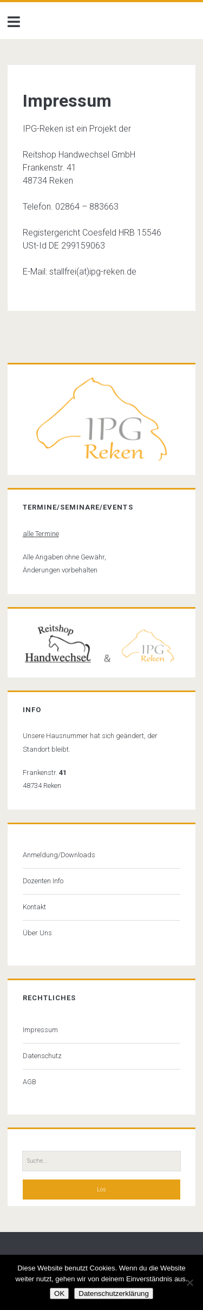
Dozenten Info (43, 881)
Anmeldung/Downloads (59, 855)
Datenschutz (42, 1056)
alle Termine (41, 534)
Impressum (40, 1030)
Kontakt (34, 907)
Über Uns (37, 933)
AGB (29, 1082)
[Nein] (189, 1282)
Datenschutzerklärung (113, 1293)
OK (59, 1293)
